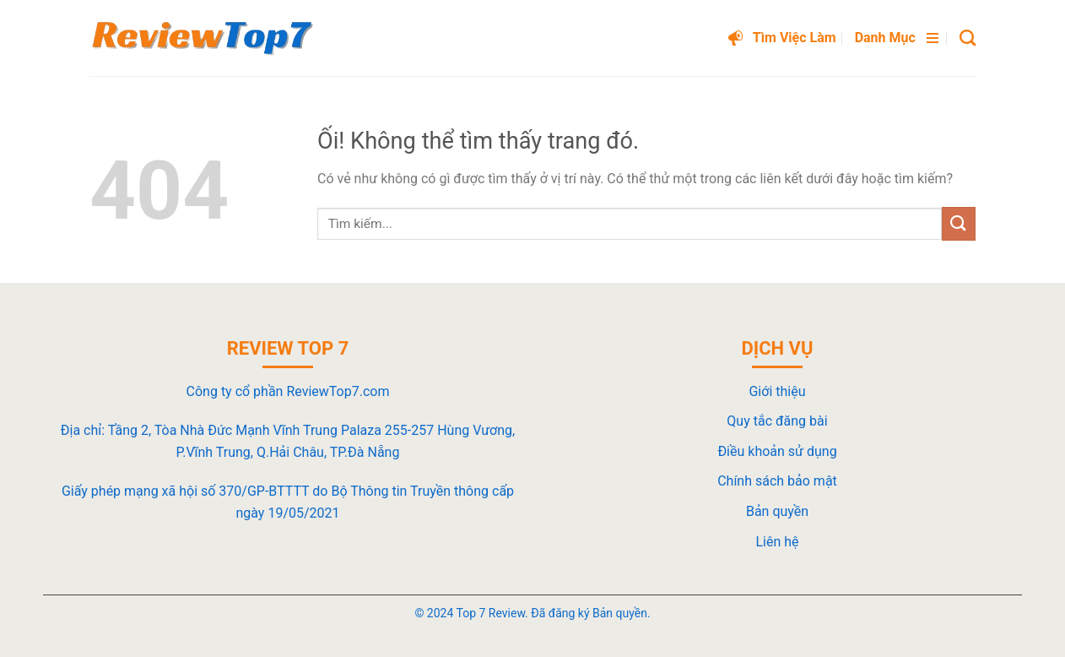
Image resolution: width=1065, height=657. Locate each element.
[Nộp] (959, 223)
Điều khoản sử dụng (776, 451)
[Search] (968, 37)
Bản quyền (777, 511)
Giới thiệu (777, 391)
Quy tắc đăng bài (777, 421)
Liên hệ (776, 542)
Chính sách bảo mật (777, 481)
